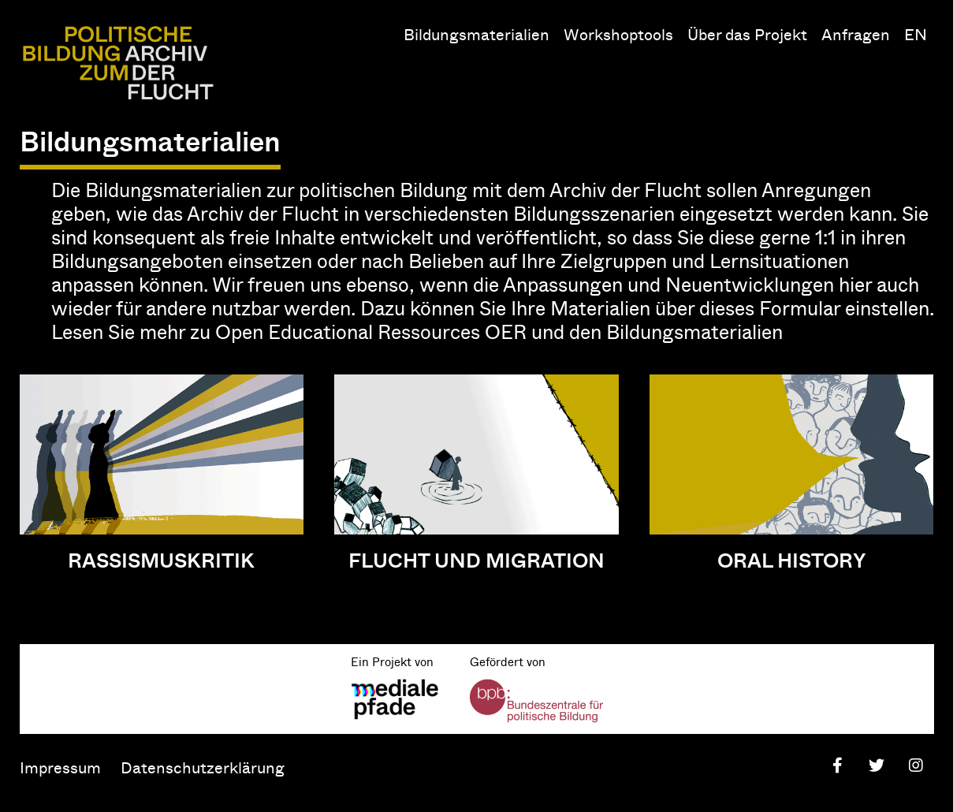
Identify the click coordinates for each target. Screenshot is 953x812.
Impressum (60, 767)
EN (915, 34)
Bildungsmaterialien (476, 34)
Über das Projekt (747, 34)
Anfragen (855, 34)
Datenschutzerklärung (203, 767)
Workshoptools (618, 34)
